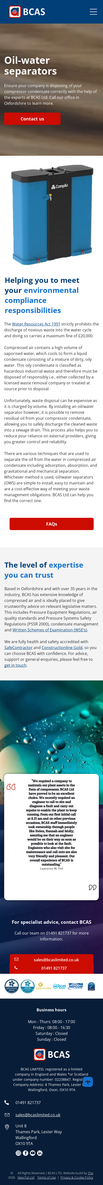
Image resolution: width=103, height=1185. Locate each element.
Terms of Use (46, 1177)
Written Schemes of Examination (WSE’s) (50, 630)
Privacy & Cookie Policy (77, 1177)
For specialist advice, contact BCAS (51, 922)
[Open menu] (93, 11)
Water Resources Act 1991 (36, 324)
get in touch (15, 665)
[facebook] (25, 1153)
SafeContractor (18, 647)
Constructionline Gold (62, 647)
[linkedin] (39, 1153)
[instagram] (18, 1153)
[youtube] (32, 1153)
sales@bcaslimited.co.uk (37, 1115)
